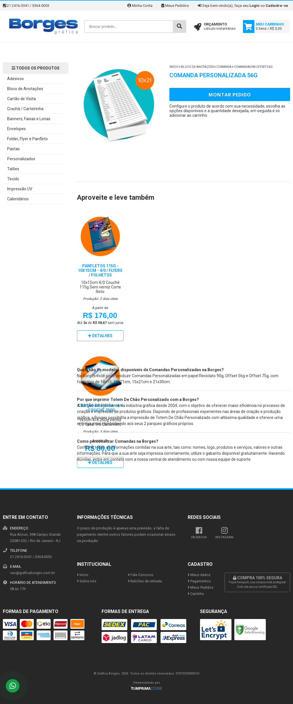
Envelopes (16, 128)
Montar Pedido (230, 95)
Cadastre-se (277, 5)
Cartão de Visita (21, 98)
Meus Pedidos (175, 5)
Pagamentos (199, 581)
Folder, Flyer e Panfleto (27, 139)
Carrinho (196, 594)
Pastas (13, 149)
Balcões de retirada (145, 581)
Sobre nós (86, 581)
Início (174, 66)
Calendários (18, 199)
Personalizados (21, 159)
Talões (13, 169)
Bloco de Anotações (25, 88)
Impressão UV (19, 189)
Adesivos (15, 78)
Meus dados (199, 575)
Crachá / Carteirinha (25, 108)
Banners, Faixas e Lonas (28, 118)
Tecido (13, 179)
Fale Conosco (140, 575)
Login (255, 5)
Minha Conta (140, 5)
